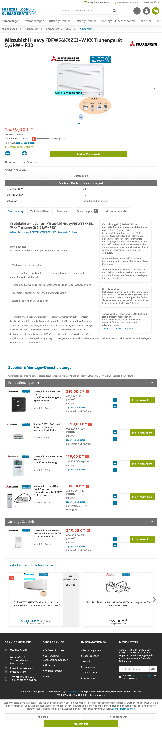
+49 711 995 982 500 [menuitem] (126, 2)
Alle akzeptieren (118, 716)
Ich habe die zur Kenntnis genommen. (138, 677)
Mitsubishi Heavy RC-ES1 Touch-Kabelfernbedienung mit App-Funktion (47, 396)
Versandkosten (73, 691)
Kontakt (86, 661)
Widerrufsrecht (52, 670)
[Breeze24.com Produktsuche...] (89, 11)
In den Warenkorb (143, 400)
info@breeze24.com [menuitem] (96, 2)
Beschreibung (15, 211)
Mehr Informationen (123, 708)
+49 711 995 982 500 (22, 676)
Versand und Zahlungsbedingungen (55, 657)
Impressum (88, 678)
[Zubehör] (145, 21)
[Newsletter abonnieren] (153, 669)
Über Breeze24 (90, 655)
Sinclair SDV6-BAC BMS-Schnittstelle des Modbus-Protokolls (47, 427)
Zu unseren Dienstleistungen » (117, 328)
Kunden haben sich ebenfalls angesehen (30, 565)
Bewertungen (87, 211)
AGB (46, 676)
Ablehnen (43, 716)
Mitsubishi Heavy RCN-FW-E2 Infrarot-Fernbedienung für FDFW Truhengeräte (47, 490)
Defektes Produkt (53, 650)
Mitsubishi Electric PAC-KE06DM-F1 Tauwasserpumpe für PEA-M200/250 (118, 604)
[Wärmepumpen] (34, 21)
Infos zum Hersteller (116, 211)
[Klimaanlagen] (10, 21)
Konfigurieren (81, 723)
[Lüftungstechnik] (59, 21)
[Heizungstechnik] (85, 21)
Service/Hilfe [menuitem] (150, 2)
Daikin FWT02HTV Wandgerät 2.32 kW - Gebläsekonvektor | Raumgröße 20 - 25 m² (36, 604)
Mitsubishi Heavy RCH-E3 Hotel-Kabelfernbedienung (47, 459)
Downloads (63, 211)
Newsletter (88, 667)
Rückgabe (49, 665)
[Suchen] (114, 11)
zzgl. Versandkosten (25, 143)
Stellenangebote (91, 650)
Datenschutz (89, 672)
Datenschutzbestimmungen (142, 675)
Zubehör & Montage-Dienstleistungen (81, 183)
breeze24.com (18, 671)
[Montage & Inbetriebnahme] (118, 21)
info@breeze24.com (21, 668)
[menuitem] (89, 11)
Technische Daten (40, 211)
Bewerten (30, 162)
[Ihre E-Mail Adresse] (134, 669)
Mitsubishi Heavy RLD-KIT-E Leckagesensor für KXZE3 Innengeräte (47, 533)
